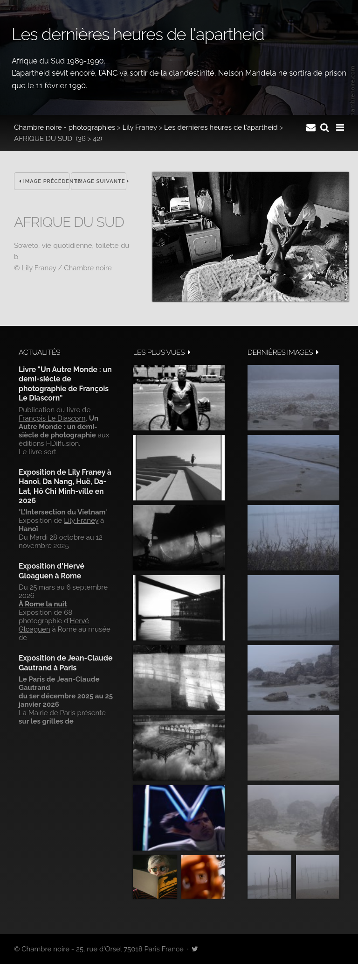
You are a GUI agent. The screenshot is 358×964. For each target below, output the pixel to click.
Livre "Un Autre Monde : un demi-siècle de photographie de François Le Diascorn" (65, 383)
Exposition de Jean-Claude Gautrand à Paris (65, 663)
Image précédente (44, 181)
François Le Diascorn (52, 418)
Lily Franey (140, 127)
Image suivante (101, 181)
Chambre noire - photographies (64, 127)
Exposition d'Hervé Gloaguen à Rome (51, 571)
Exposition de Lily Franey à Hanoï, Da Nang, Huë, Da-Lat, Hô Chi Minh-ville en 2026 (65, 486)
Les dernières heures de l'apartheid (221, 127)
